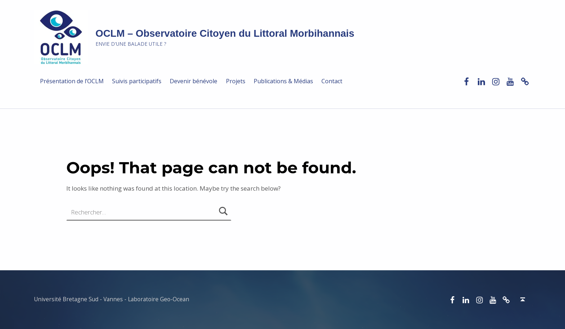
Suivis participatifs (136, 81)
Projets (235, 81)
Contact (331, 81)
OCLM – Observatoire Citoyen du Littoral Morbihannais (224, 33)
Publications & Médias (283, 81)
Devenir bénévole (193, 81)
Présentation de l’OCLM (72, 81)
